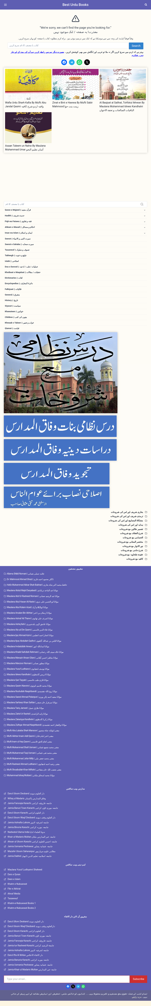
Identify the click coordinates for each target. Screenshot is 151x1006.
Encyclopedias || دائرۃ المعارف (19, 286)
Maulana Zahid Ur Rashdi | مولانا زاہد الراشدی (27, 719)
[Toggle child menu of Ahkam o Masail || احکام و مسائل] (144, 228)
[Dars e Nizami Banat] (75, 431)
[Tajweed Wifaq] (75, 479)
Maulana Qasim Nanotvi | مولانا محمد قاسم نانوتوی (29, 691)
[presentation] (28, 84)
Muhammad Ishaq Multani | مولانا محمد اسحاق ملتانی (31, 780)
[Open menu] (6, 4)
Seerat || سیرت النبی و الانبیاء (18, 240)
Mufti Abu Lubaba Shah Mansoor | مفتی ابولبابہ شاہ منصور (33, 735)
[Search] (68, 46)
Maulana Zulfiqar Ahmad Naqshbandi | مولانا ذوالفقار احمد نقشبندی (37, 730)
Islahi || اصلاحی (12, 263)
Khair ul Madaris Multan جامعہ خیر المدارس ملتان (32, 842)
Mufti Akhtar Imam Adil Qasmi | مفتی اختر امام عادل (30, 741)
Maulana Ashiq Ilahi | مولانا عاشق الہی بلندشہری (28, 629)
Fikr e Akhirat (14, 894)
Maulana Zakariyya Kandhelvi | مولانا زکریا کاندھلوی (30, 724)
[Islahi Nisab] (75, 502)
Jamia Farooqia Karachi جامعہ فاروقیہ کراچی (30, 808)
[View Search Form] (146, 5)
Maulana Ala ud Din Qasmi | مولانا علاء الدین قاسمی (30, 635)
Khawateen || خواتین (14, 316)
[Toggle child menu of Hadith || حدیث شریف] (144, 216)
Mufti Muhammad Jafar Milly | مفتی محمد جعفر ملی (30, 763)
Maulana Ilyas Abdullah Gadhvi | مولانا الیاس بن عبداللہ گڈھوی (34, 646)
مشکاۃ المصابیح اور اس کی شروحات (126, 525)
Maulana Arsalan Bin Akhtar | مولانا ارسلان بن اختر (29, 618)
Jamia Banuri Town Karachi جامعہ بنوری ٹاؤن (29, 941)
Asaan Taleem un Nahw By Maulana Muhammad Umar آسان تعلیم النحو (25, 147)
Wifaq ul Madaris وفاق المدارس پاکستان (27, 803)
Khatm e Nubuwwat (17, 889)
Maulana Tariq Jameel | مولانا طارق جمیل (25, 713)
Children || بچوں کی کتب (16, 321)
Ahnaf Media (14, 898)
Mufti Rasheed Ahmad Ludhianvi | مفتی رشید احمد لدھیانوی (33, 769)
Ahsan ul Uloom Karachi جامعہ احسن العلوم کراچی (32, 847)
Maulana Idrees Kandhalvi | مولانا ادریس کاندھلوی (29, 679)
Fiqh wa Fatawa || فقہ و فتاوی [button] (19, 222)
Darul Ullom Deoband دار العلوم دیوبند (26, 926)
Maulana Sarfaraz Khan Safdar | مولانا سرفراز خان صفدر (32, 707)
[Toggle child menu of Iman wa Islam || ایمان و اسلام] (144, 234)
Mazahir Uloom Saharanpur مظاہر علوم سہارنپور (32, 856)
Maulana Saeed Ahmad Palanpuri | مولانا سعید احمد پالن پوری (34, 702)
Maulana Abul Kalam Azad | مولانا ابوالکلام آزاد (27, 612)
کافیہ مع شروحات (134, 564)
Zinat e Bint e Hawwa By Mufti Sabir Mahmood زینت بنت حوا (72, 104)
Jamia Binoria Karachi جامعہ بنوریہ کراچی (28, 832)
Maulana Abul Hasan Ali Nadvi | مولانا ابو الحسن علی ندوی (32, 607)
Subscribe (138, 984)
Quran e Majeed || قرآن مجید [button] (18, 210)
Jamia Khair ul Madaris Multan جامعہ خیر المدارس (32, 974)
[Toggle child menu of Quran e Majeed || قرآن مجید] (144, 210)
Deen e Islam (14, 884)
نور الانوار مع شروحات (132, 551)
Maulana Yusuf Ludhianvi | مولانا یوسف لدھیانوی (28, 674)
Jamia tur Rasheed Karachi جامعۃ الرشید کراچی (31, 950)
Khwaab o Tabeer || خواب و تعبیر (20, 327)
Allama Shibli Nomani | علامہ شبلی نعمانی (25, 578)
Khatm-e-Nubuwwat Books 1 (22, 908)
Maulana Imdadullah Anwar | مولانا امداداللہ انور (28, 651)
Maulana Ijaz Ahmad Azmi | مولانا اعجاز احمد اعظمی (30, 640)
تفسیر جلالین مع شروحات (131, 534)
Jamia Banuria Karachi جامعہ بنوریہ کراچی (28, 965)
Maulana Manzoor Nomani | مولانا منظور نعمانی (28, 668)
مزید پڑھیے (136, 1002)
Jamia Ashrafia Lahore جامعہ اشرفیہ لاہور (28, 827)
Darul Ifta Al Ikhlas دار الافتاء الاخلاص (25, 960)
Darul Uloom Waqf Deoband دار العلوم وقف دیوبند (31, 823)
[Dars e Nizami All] (75, 377)
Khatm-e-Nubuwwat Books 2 (22, 913)
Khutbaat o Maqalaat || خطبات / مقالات (23, 275)
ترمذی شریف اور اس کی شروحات (126, 521)
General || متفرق (13, 298)
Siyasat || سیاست (13, 310)
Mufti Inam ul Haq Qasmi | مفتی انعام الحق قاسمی (29, 747)
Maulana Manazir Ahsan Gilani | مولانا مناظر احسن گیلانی (32, 663)
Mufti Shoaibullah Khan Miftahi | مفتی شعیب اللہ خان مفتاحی (34, 775)
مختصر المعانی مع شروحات (130, 547)
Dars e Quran (14, 879)
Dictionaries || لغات (14, 281)
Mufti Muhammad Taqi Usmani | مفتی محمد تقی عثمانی (32, 758)
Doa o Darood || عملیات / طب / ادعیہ (22, 269)
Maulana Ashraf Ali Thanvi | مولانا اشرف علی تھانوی (30, 623)
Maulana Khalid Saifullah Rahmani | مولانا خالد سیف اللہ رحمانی (35, 657)
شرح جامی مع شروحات (132, 555)
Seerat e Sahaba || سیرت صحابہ (20, 245)
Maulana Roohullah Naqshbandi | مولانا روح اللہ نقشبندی (32, 696)
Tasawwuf (13, 903)
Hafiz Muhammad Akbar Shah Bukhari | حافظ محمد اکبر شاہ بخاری (37, 590)
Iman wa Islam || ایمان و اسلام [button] (19, 234)
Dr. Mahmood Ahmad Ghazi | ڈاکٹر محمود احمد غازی (30, 584)
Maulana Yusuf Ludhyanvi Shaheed (25, 874)
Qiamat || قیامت (12, 333)
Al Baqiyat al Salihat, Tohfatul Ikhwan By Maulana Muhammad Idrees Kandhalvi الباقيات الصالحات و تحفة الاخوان (121, 106)
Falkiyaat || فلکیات (13, 292)
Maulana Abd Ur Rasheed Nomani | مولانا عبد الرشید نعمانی (33, 601)
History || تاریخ (12, 304)
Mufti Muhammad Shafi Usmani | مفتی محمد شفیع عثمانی (33, 752)
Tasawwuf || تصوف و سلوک (18, 251)
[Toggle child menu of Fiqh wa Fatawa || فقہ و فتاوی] (144, 222)
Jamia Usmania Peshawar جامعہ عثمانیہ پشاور (30, 851)
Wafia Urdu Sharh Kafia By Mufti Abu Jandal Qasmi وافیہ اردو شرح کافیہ (25, 104)
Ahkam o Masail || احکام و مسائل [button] (21, 228)
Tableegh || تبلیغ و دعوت (16, 257)
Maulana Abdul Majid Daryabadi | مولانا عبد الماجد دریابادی (32, 595)
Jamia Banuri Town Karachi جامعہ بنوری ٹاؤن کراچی (33, 813)
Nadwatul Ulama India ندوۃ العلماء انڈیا (26, 837)
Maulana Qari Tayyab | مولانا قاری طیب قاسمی (28, 685)
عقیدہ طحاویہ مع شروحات (130, 559)
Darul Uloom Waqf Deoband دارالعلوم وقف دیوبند (31, 931)
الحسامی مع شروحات (133, 542)
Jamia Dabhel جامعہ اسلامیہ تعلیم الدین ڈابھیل (30, 861)
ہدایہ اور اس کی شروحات (130, 530)
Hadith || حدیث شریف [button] (15, 216)
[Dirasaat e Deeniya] (75, 455)
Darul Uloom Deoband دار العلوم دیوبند (26, 798)
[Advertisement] (75, 175)
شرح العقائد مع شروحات (131, 538)
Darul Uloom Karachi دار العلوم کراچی (26, 818)
